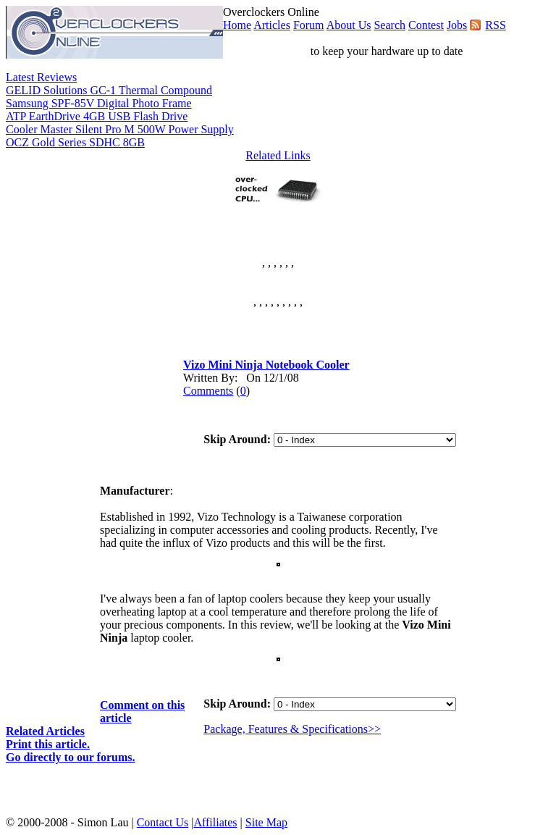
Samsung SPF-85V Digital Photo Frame (99, 103)
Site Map (266, 822)
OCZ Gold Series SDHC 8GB (75, 142)
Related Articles (45, 731)
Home (237, 25)
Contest (426, 25)
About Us (349, 25)
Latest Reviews (41, 77)
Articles (271, 25)
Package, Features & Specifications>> (292, 729)
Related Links (277, 155)
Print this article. (48, 744)
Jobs (457, 25)
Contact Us (163, 822)
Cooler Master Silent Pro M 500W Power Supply (120, 129)
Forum (308, 25)
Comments (208, 391)
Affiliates (215, 822)
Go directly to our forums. (70, 757)
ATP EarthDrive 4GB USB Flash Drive (97, 116)
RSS (495, 25)
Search (389, 25)
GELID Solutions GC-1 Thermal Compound (109, 90)
